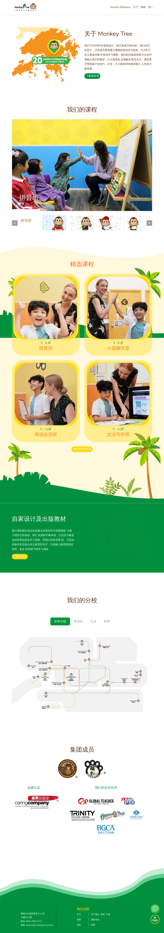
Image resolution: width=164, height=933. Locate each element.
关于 (135, 7)
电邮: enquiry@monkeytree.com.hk (37, 925)
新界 (107, 621)
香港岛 (78, 621)
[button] (149, 223)
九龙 (93, 621)
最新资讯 (95, 919)
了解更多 (92, 76)
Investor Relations (120, 7)
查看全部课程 (82, 449)
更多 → (23, 204)
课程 (143, 7)
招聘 (93, 924)
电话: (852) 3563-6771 (31, 921)
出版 (108, 914)
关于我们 (95, 914)
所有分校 (60, 621)
